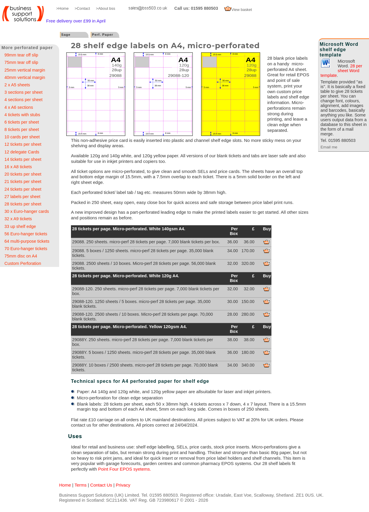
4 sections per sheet (23, 99)
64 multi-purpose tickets (26, 241)
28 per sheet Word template (341, 71)
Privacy (123, 484)
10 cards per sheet (22, 137)
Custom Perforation (22, 263)
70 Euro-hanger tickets (25, 248)
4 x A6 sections (18, 107)
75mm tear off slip (21, 62)
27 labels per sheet (22, 196)
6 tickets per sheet (21, 122)
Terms (81, 484)
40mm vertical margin (24, 77)
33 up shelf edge (20, 226)
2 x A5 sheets (17, 84)
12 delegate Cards (21, 152)
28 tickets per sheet (22, 204)
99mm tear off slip (21, 55)
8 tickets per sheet (21, 129)
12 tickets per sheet (22, 144)
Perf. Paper (102, 34)
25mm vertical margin (24, 70)
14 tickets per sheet (22, 159)
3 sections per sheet (23, 92)
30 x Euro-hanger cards (26, 211)
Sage (66, 34)
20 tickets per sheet (22, 174)
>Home (62, 8)
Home (65, 484)
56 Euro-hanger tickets (25, 233)
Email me (329, 147)
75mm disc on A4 (20, 256)
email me (145, 8)
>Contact (82, 8)
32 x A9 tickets (18, 218)
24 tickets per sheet (22, 189)
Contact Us (101, 484)
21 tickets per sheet (22, 181)
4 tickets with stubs (22, 114)
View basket (238, 9)
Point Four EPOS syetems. (124, 469)
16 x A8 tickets (18, 166)
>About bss (105, 8)
